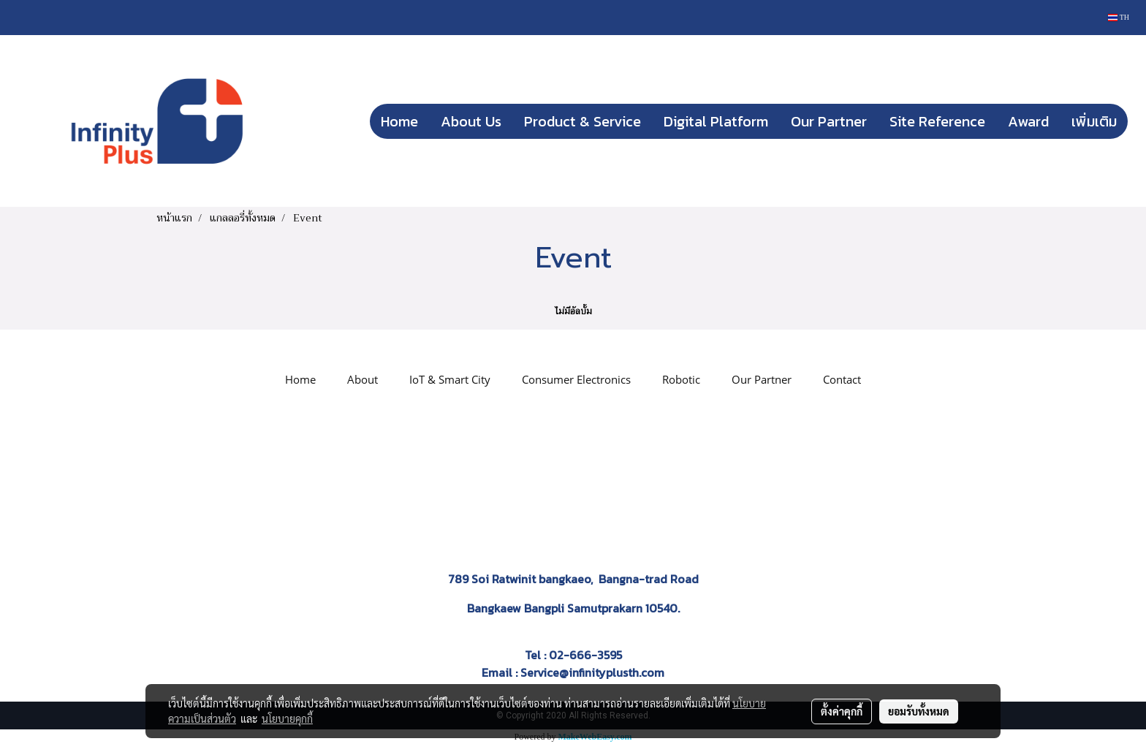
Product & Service (582, 121)
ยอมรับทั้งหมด (918, 711)
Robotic (681, 379)
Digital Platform (716, 121)
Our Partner (829, 121)
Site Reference (937, 121)
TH (1118, 17)
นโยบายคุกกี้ (287, 718)
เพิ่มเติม (1094, 121)
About (362, 379)
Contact (842, 379)
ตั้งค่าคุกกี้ (841, 711)
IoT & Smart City (449, 379)
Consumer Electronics (576, 379)
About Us (471, 121)
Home (399, 121)
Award (1028, 121)
